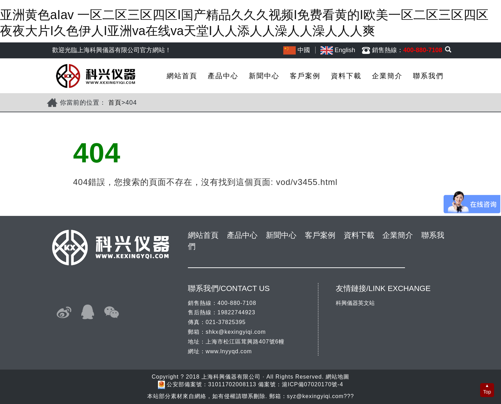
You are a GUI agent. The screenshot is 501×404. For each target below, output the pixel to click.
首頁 (114, 102)
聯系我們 (428, 76)
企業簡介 (387, 76)
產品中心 (223, 76)
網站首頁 (182, 76)
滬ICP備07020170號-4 (312, 385)
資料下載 (346, 76)
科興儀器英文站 (355, 303)
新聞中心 (264, 76)
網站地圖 (337, 377)
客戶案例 (305, 76)
